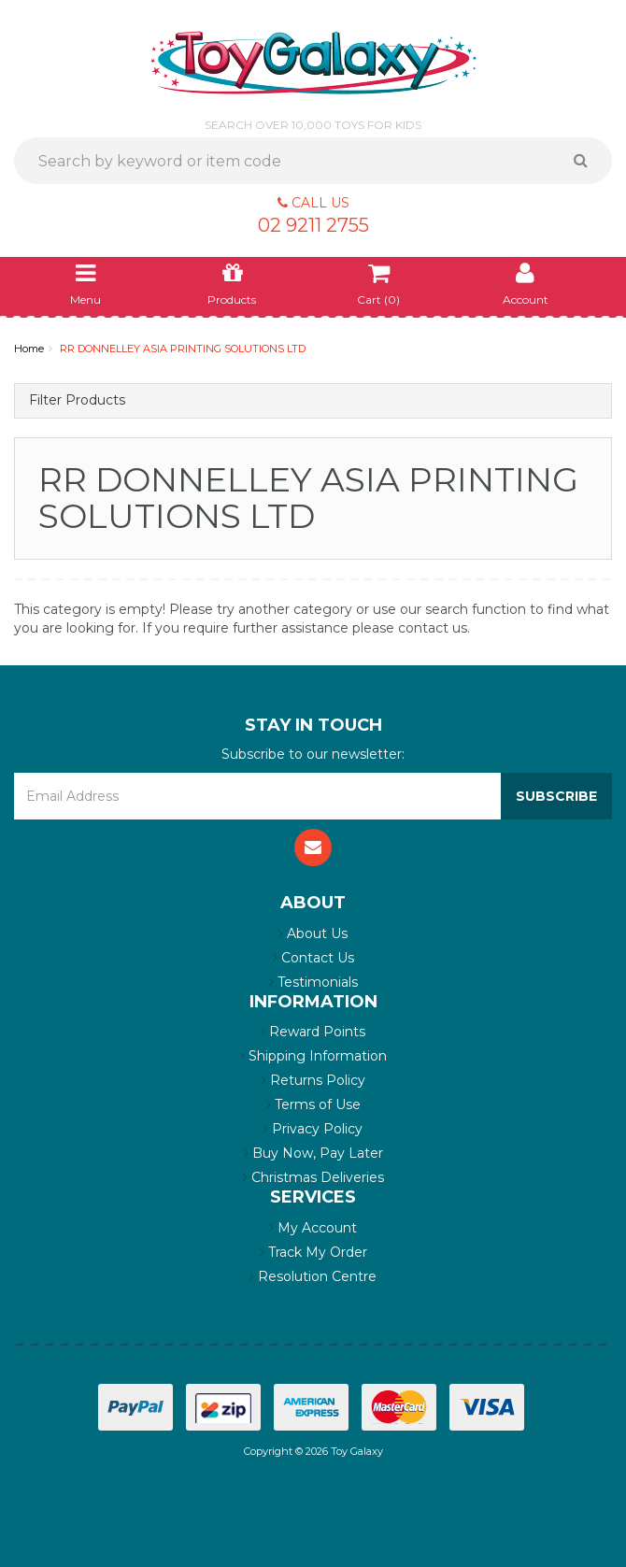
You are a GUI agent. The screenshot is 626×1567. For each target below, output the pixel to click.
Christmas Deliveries (313, 1177)
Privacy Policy (313, 1128)
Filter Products (77, 400)
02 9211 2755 (313, 225)
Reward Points (313, 1031)
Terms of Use (313, 1104)
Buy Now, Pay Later (313, 1153)
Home (29, 348)
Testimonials (313, 982)
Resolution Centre (313, 1276)
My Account (313, 1227)
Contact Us (313, 957)
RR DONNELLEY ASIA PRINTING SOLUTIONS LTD (183, 348)
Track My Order (313, 1252)
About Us (313, 933)
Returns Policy (313, 1080)
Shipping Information (313, 1055)
